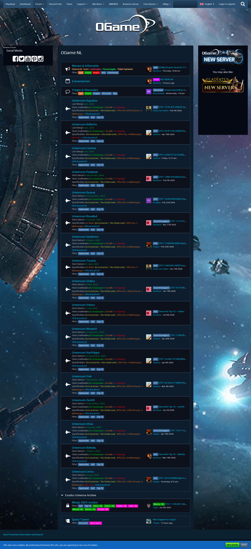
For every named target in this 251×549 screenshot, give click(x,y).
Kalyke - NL (121, 506)
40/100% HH (166, 79)
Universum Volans (83, 304)
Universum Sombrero (85, 236)
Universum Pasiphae (85, 171)
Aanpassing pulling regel (176, 90)
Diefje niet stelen (160, 110)
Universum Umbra (83, 281)
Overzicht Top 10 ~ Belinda (172, 454)
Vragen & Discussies (85, 89)
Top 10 (100, 117)
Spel (81, 72)
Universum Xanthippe (86, 352)
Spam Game (95, 523)
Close (244, 545)
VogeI (155, 507)
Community (113, 72)
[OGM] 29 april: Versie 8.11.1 (172, 67)
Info (103, 72)
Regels (96, 72)
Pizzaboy (157, 202)
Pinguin (156, 247)
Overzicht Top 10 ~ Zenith (171, 406)
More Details (232, 545)
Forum (88, 72)
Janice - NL (109, 506)
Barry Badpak (158, 93)
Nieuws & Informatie (85, 65)
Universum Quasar (83, 192)
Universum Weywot (84, 328)
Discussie (106, 93)
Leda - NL (133, 506)
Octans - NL (103, 509)
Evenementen (81, 81)
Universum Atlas (82, 423)
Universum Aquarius (84, 100)
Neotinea (157, 71)
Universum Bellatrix (84, 124)
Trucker (156, 523)
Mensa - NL (78, 509)
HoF (93, 117)
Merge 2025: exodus (85, 502)
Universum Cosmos (84, 148)
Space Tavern (80, 519)
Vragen (96, 93)
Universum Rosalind (84, 216)
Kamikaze (157, 180)
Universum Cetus (83, 471)
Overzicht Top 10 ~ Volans (171, 311)
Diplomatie (84, 117)
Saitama (156, 134)
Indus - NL (97, 506)
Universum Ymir (82, 376)
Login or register (227, 4)
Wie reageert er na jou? (164, 519)
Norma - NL (90, 509)
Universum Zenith (83, 400)
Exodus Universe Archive (80, 495)
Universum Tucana (84, 260)
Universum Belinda (84, 447)
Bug (115, 93)
